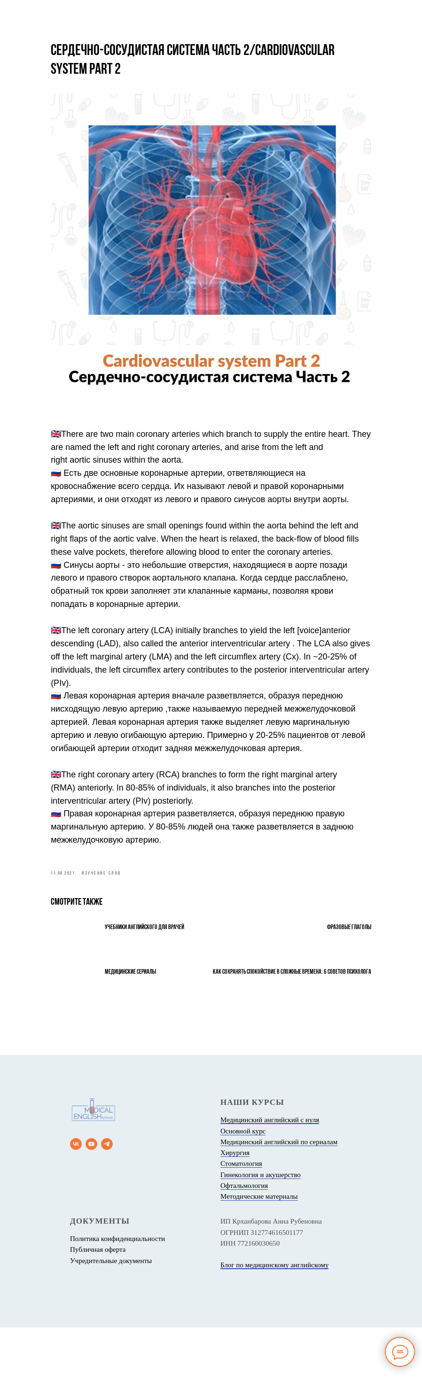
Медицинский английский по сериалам (278, 1210)
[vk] (76, 1213)
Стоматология (241, 1232)
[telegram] (107, 1213)
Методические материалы (259, 1265)
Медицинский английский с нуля (269, 1189)
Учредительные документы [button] (111, 1329)
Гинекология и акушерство (260, 1243)
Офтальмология (244, 1254)
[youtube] (91, 1213)
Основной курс (243, 1199)
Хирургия (235, 1221)
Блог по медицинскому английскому (274, 1334)
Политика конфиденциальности (117, 1307)
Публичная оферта (97, 1318)
